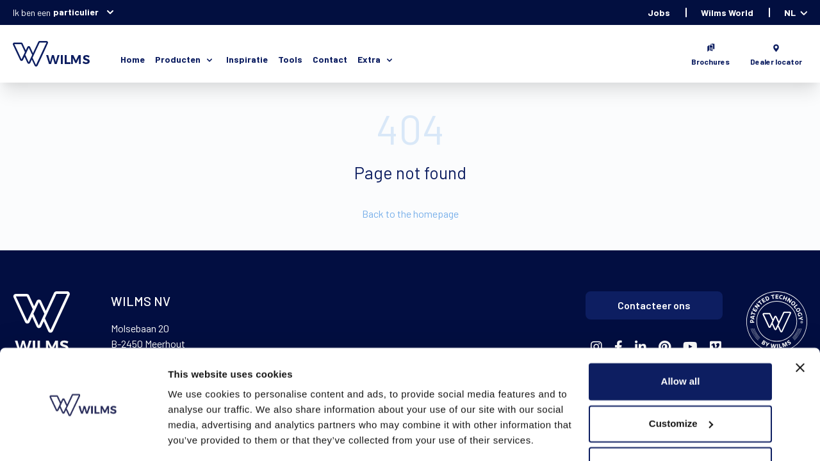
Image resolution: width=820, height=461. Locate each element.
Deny (681, 425)
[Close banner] (800, 327)
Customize (681, 383)
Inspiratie (247, 59)
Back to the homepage (410, 213)
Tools (290, 59)
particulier (83, 12)
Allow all (680, 341)
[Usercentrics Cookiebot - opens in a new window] (83, 436)
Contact (330, 59)
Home (132, 59)
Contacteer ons (654, 305)
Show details (197, 435)
